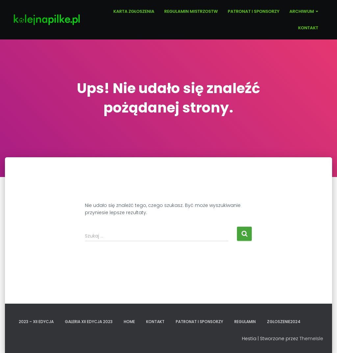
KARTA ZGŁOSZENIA (133, 11)
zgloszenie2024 (283, 321)
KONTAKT (308, 28)
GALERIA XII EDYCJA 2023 (89, 321)
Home (129, 321)
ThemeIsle (311, 338)
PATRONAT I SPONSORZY (253, 11)
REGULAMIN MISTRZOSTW (191, 11)
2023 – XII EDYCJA (36, 321)
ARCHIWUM (303, 11)
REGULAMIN (245, 321)
